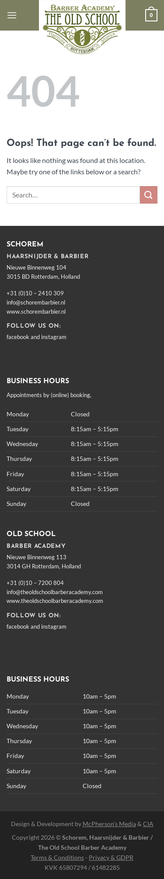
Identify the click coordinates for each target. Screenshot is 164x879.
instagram (53, 336)
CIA (148, 823)
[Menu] (12, 15)
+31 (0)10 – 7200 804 (35, 582)
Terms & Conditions (57, 857)
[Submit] (148, 194)
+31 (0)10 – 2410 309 (35, 293)
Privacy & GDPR (111, 857)
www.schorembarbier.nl (36, 311)
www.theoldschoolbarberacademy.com (55, 600)
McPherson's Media (109, 823)
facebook (18, 336)
